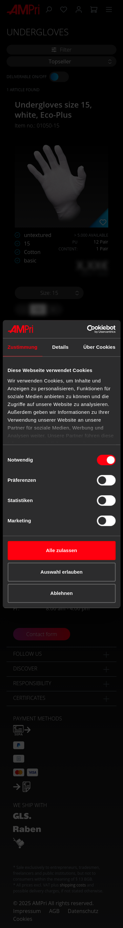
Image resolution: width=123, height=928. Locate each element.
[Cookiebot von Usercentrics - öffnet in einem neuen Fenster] (87, 329)
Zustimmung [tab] (22, 347)
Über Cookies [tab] (99, 347)
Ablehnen (61, 593)
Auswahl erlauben (61, 572)
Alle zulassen (61, 550)
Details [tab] (60, 347)
